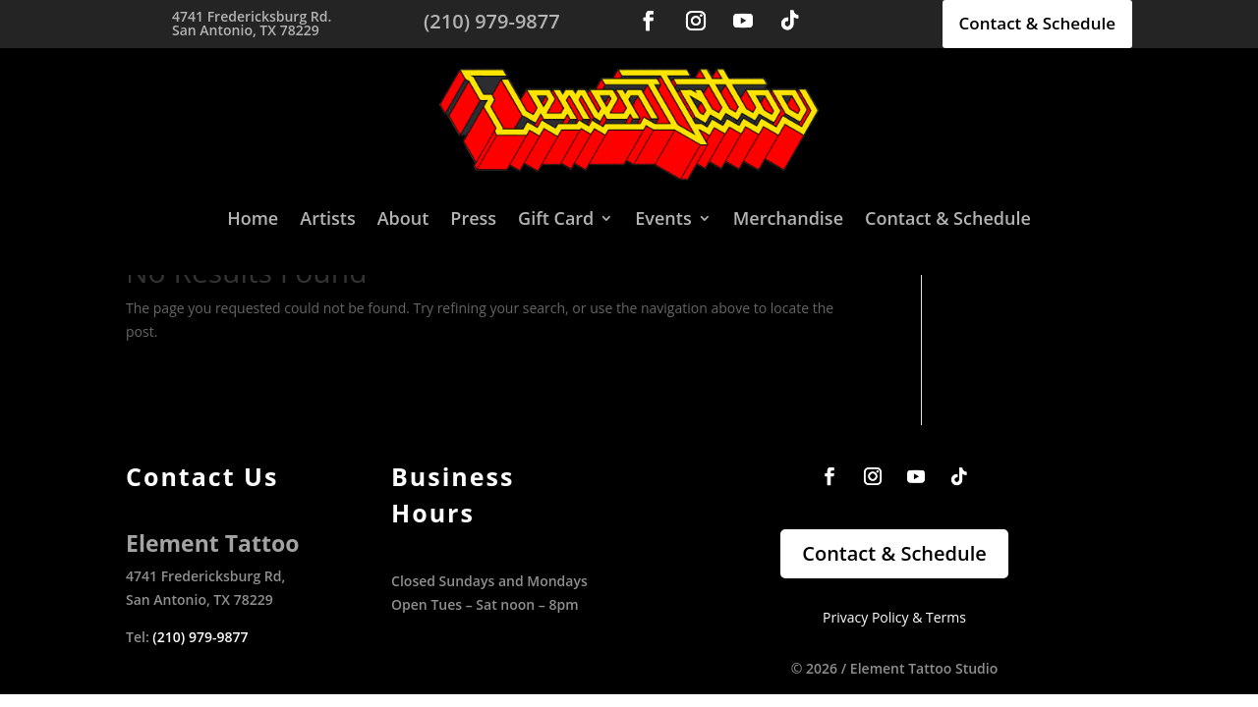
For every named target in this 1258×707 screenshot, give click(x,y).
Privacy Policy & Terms (894, 617)
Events (663, 218)
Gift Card (556, 218)
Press (473, 218)
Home (252, 218)
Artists (327, 218)
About (403, 218)
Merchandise (788, 218)
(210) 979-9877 (200, 636)
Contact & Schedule (1037, 23)
